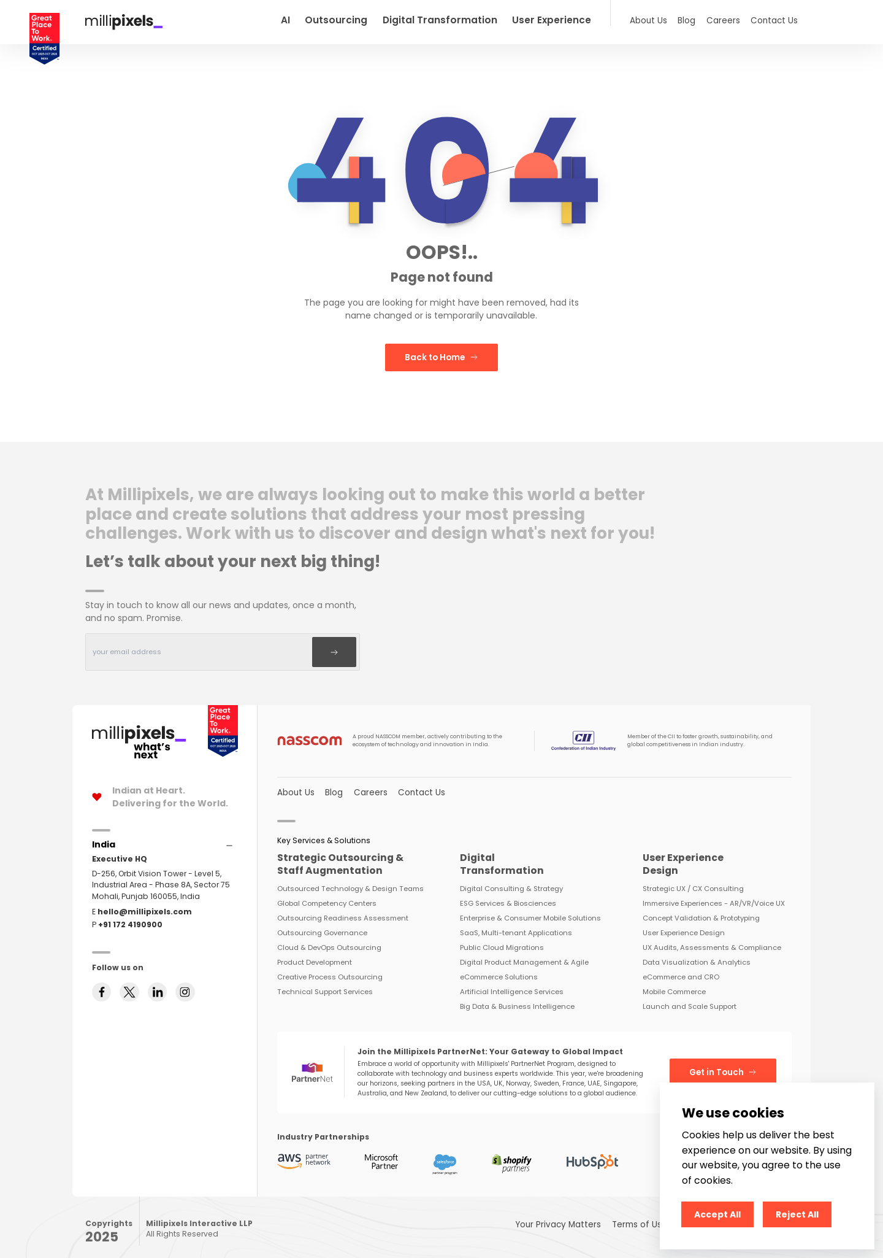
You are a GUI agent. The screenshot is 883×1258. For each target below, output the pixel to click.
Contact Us (776, 19)
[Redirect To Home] (123, 21)
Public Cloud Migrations (502, 938)
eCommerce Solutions (499, 968)
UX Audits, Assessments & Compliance (712, 938)
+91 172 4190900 (130, 916)
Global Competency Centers (327, 894)
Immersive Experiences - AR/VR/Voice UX (714, 894)
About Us (657, 19)
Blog (694, 19)
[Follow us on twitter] (129, 1006)
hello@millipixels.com (144, 903)
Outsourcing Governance (322, 923)
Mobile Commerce (674, 982)
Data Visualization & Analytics (697, 953)
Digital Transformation (466, 19)
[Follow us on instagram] (185, 1006)
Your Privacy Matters (575, 1215)
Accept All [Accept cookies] (717, 1214)
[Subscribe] (336, 646)
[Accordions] (103, 836)
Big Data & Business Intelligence (517, 997)
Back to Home (441, 355)
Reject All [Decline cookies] (797, 1214)
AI (322, 19)
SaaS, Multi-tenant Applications (516, 923)
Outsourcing (370, 19)
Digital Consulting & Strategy (511, 879)
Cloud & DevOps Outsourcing (329, 938)
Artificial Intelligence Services (512, 982)
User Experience (569, 19)
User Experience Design (684, 923)
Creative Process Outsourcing (330, 968)
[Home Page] (139, 725)
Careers (729, 19)
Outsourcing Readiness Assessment (342, 909)
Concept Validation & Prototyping (701, 909)
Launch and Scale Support (689, 997)
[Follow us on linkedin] (157, 1006)
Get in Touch (726, 1063)
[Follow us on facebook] (102, 1006)
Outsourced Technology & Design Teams (350, 879)
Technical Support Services (325, 982)
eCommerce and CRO (681, 968)
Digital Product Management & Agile (524, 953)
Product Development (314, 953)
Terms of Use (650, 1215)
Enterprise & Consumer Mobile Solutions (530, 909)
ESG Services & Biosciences (508, 894)
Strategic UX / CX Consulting (693, 879)
